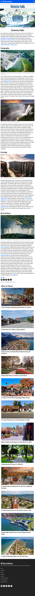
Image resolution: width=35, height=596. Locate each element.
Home (2, 568)
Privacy (2, 572)
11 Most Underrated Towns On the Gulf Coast (14, 556)
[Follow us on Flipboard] (1, 586)
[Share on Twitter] (6, 280)
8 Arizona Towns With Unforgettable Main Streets (15, 397)
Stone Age (3, 247)
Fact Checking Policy (4, 578)
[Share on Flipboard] (1, 280)
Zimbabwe (3, 39)
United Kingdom (5, 255)
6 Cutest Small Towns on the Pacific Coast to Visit (16, 510)
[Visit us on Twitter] (6, 586)
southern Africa (12, 39)
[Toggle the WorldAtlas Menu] (1, 1)
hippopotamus (4, 206)
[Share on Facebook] (4, 280)
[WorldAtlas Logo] (8, 1)
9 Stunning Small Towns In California (12, 464)
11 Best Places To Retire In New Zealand (13, 329)
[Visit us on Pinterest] (9, 586)
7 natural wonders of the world (9, 44)
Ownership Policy (4, 581)
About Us (2, 576)
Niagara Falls (7, 81)
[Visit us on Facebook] (4, 586)
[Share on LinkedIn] (11, 280)
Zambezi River (6, 38)
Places (10, 286)
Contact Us (3, 570)
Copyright (2, 574)
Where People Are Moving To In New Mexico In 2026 (16, 442)
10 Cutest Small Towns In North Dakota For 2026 (15, 420)
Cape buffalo (4, 198)
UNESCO (15, 275)
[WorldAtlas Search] (33, 1)
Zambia (26, 38)
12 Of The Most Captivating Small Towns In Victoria (16, 307)
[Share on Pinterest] (8, 280)
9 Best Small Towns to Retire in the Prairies (14, 375)
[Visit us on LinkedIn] (11, 586)
